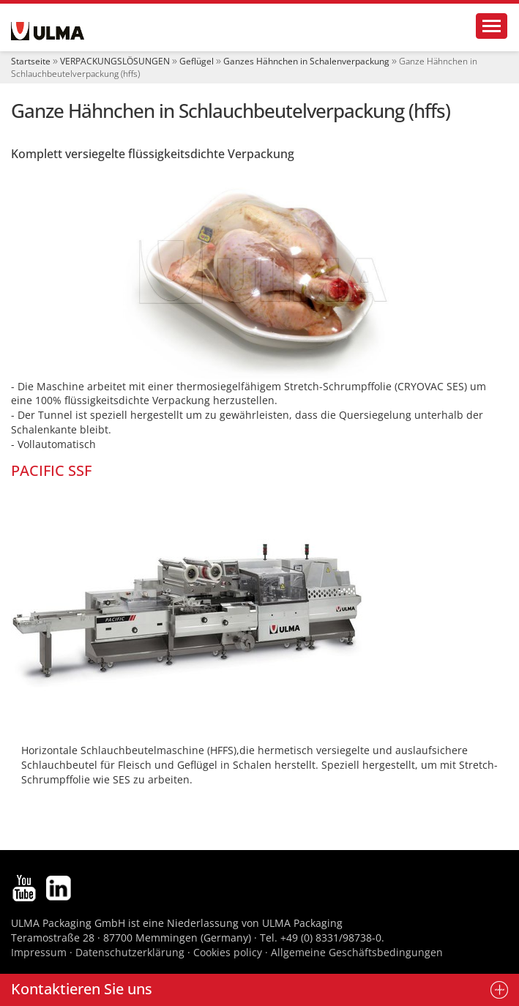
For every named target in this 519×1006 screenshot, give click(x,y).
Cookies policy (227, 952)
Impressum (39, 952)
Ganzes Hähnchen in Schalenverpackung (306, 61)
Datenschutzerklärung (131, 952)
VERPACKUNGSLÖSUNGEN (115, 61)
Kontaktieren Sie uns (81, 989)
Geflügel (196, 61)
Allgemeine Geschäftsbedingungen (357, 952)
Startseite (31, 61)
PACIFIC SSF (51, 470)
